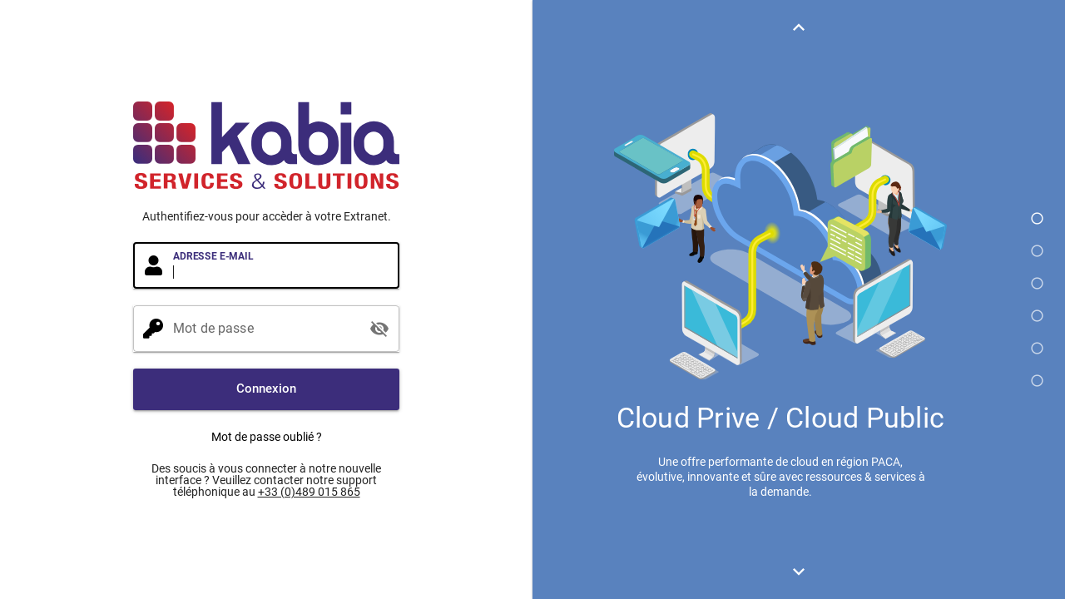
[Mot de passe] (266, 328)
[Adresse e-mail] (281, 265)
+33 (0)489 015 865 (309, 491)
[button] (266, 389)
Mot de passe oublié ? (266, 437)
